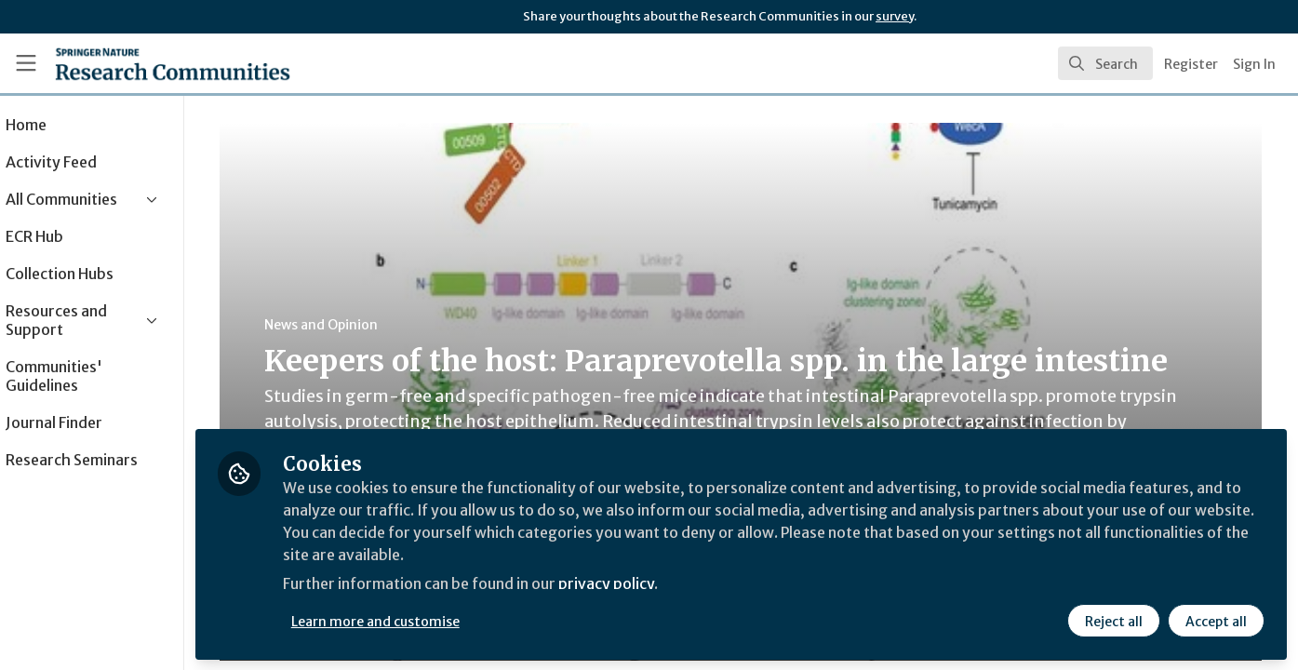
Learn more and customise (429, 620)
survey (895, 16)
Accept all (1216, 620)
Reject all (1114, 620)
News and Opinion (354, 324)
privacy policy (663, 584)
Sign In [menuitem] (1254, 64)
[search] (1105, 63)
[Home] (147, 63)
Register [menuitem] (1191, 64)
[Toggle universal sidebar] (26, 63)
